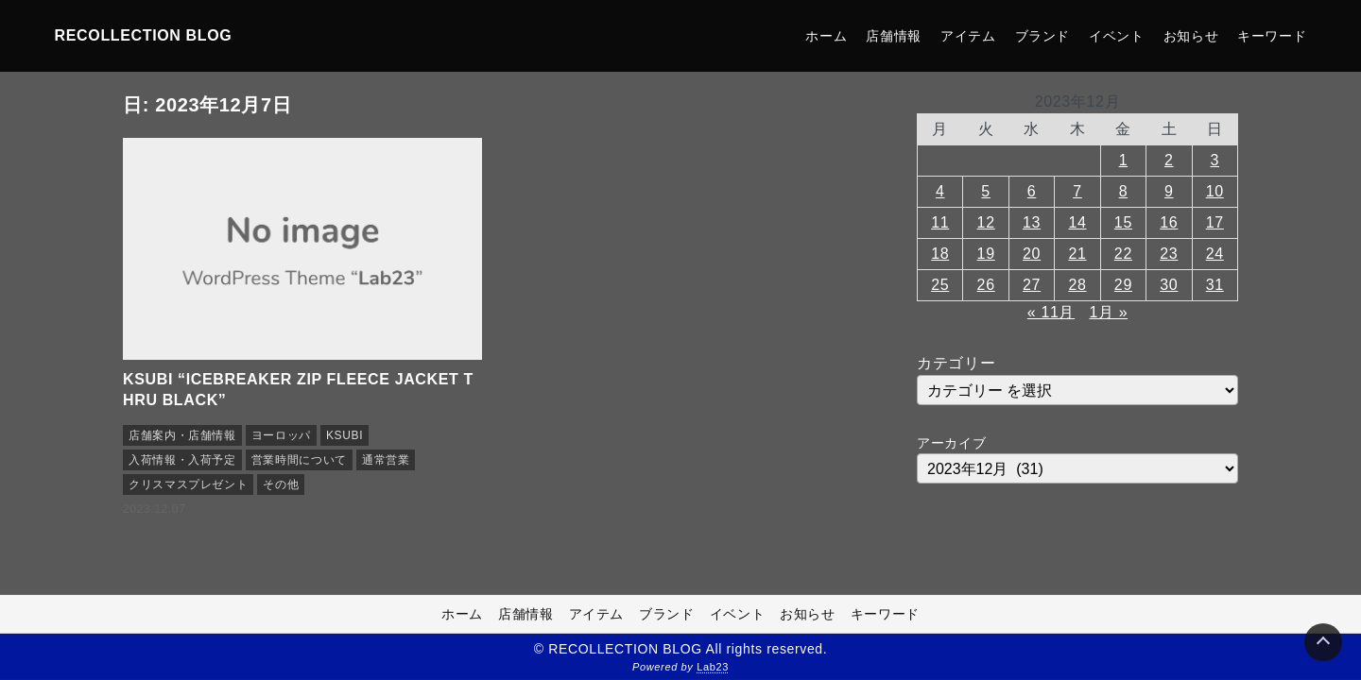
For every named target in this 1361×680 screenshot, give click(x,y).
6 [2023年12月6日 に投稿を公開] (1032, 191)
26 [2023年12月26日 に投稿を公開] (986, 285)
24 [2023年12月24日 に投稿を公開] (1215, 254)
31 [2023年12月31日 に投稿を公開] (1215, 285)
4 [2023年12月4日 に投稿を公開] (940, 191)
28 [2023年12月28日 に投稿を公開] (1077, 285)
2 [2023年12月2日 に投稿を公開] (1169, 160)
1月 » (1108, 312)
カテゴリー (956, 363)
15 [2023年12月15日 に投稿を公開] (1123, 222)
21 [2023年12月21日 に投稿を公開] (1077, 254)
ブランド (1043, 35)
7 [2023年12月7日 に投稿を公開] (1077, 191)
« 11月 (1051, 312)
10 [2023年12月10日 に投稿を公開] (1215, 191)
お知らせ (1191, 35)
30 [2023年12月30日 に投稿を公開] (1169, 285)
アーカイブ (951, 442)
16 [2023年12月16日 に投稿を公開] (1169, 222)
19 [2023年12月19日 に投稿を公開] (986, 254)
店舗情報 (894, 35)
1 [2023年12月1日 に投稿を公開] (1123, 160)
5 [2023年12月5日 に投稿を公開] (986, 191)
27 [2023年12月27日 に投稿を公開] (1032, 285)
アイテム (968, 35)
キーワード (1271, 35)
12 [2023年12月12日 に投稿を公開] (986, 222)
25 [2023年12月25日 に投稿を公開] (940, 285)
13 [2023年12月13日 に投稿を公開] (1032, 222)
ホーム (826, 35)
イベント (1117, 35)
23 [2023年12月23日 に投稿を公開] (1169, 254)
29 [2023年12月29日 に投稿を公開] (1123, 285)
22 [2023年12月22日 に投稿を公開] (1123, 254)
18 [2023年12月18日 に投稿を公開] (940, 254)
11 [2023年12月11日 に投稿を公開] (940, 222)
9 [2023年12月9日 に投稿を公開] (1169, 191)
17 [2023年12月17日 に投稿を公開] (1215, 222)
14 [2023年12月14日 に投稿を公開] (1077, 222)
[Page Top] (1323, 642)
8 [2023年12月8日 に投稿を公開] (1123, 191)
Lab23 (713, 666)
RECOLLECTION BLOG (144, 35)
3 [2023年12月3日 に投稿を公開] (1214, 160)
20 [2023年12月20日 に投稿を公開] (1032, 254)
